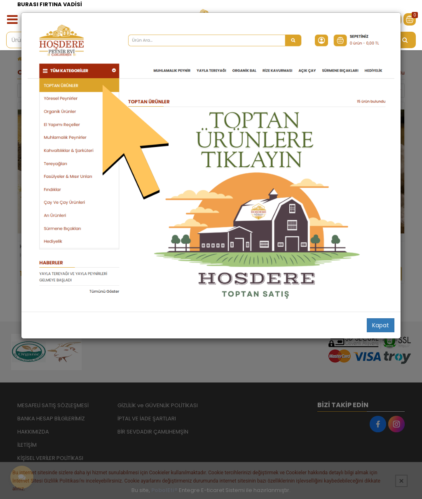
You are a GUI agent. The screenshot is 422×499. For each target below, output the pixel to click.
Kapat (380, 325)
